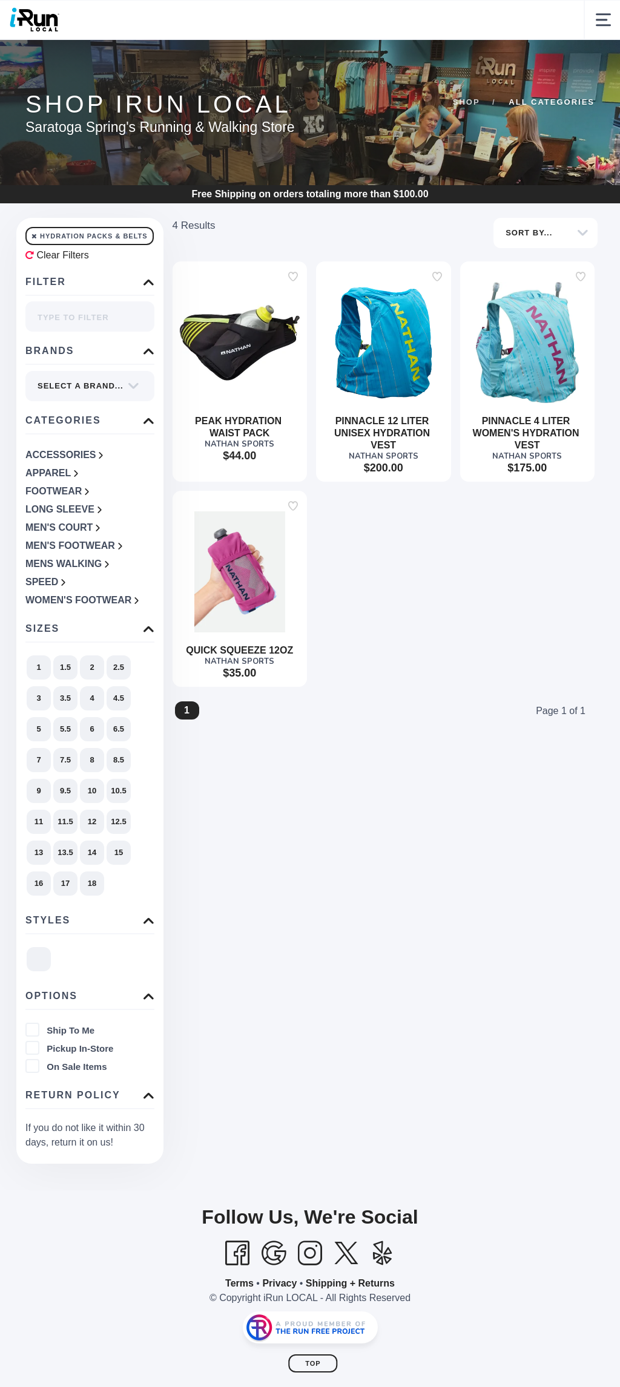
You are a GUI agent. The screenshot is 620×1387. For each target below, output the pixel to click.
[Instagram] (310, 1292)
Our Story (251, 59)
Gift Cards (459, 59)
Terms (239, 1322)
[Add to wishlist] (293, 316)
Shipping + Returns (350, 1322)
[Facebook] (237, 1292)
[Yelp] (382, 1292)
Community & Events (354, 59)
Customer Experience (160, 59)
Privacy (279, 1322)
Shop (80, 59)
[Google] (274, 1292)
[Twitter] (346, 1292)
